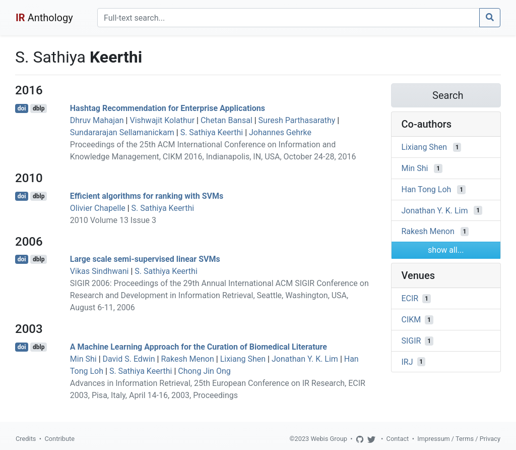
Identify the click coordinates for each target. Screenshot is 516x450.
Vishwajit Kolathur (162, 120)
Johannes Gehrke (280, 132)
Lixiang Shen (243, 359)
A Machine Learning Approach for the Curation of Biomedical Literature (198, 347)
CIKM (411, 319)
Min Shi (83, 359)
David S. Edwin (129, 359)
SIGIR (411, 341)
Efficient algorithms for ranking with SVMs (146, 196)
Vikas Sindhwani (99, 271)
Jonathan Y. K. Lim (305, 359)
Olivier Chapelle (97, 208)
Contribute (59, 438)
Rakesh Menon (187, 359)
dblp (38, 108)
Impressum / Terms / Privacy (458, 438)
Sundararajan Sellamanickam (122, 132)
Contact (397, 438)
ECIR (410, 298)
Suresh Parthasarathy (297, 120)
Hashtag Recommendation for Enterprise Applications (167, 108)
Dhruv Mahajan (97, 120)
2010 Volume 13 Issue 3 (113, 220)
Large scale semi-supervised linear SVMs (145, 259)
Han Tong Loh (427, 189)
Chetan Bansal (226, 120)
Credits (26, 438)
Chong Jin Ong (204, 371)
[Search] (288, 17)
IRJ (407, 361)
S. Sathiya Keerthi (211, 132)
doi (22, 108)
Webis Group (328, 438)
